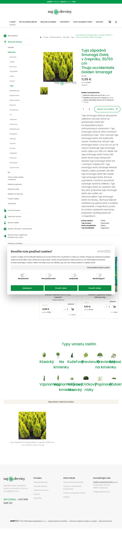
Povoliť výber (61, 288)
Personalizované (48, 278)
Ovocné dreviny (40, 479)
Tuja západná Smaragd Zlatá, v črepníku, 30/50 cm (16, 442)
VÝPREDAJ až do (61, 2)
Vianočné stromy (41, 483)
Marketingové (99, 278)
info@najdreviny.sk (101, 484)
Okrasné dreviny (41, 475)
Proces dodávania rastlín (74, 486)
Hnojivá (37, 487)
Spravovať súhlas (105, 514)
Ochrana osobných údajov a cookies (98, 267)
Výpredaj (37, 491)
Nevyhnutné (23, 278)
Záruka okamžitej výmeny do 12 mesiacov (98, 101)
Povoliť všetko (95, 288)
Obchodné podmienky (73, 475)
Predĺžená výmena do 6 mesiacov (98, 98)
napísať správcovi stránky (57, 514)
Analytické (73, 278)
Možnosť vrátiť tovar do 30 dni (96, 95)
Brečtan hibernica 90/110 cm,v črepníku (58, 297)
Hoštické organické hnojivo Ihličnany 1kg (100, 296)
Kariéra (66, 490)
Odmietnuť (27, 288)
